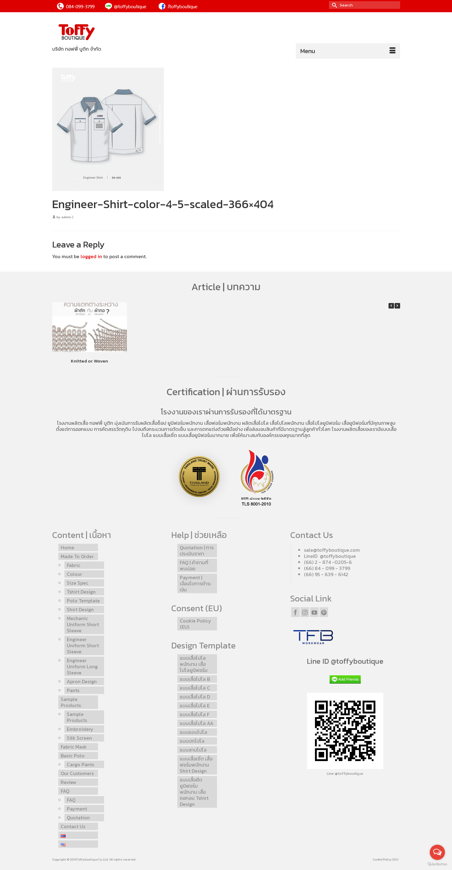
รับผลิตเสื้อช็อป (150, 423)
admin (66, 217)
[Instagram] (305, 612)
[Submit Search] (333, 5)
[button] (397, 306)
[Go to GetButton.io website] (437, 864)
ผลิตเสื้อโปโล (255, 423)
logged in (91, 256)
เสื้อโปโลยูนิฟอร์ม (323, 423)
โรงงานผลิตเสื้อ (72, 423)
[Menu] (348, 51)
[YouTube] (314, 612)
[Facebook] (295, 612)
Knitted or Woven (89, 360)
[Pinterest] (324, 612)
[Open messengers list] (437, 852)
